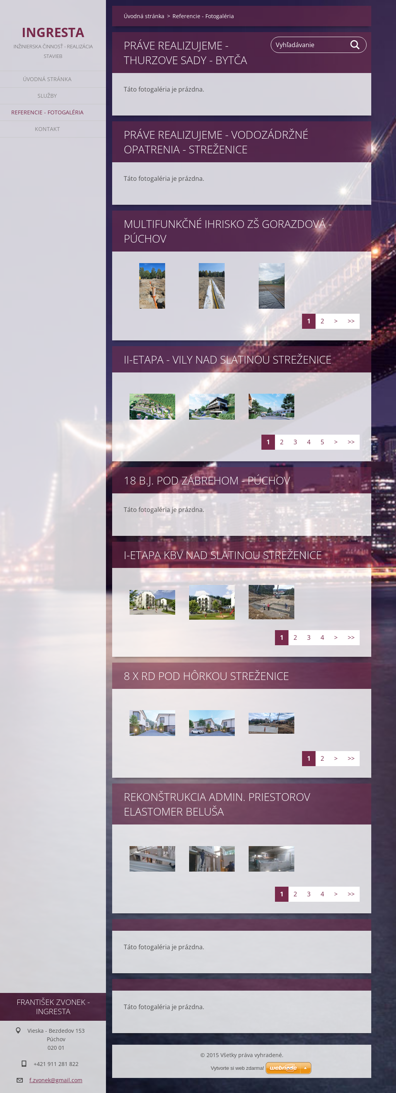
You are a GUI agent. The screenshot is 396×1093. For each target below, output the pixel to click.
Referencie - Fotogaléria (47, 112)
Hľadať (355, 45)
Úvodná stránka (47, 79)
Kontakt (47, 129)
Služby (47, 95)
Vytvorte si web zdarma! (237, 1068)
